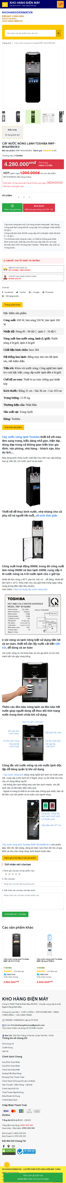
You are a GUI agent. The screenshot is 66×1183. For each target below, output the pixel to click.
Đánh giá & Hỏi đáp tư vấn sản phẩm (20, 858)
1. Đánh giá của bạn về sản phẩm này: (18, 873)
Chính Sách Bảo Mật (11, 1070)
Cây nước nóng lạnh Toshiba (21, 436)
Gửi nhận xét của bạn (15, 914)
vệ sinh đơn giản (46, 515)
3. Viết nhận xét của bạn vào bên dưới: (18, 890)
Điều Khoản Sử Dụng (11, 1096)
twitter (21, 292)
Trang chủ (6, 43)
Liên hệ (5, 1051)
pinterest (48, 292)
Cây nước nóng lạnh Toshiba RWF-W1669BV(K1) (26, 845)
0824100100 (55, 182)
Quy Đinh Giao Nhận (11, 1062)
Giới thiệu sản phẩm (13, 427)
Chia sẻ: (5, 287)
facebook (7, 292)
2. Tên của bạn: (8, 879)
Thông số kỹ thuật (12, 305)
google (34, 292)
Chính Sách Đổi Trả (10, 1088)
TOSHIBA (8, 968)
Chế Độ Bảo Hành (9, 1100)
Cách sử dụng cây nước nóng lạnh (30, 589)
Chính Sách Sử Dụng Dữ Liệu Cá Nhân (18, 1081)
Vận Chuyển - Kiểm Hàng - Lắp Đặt (17, 1085)
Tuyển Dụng (7, 1047)
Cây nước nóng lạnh (13, 775)
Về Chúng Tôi (8, 1044)
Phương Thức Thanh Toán (13, 1077)
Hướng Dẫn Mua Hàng (11, 1073)
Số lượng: (7, 195)
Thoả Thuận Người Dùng (13, 1092)
